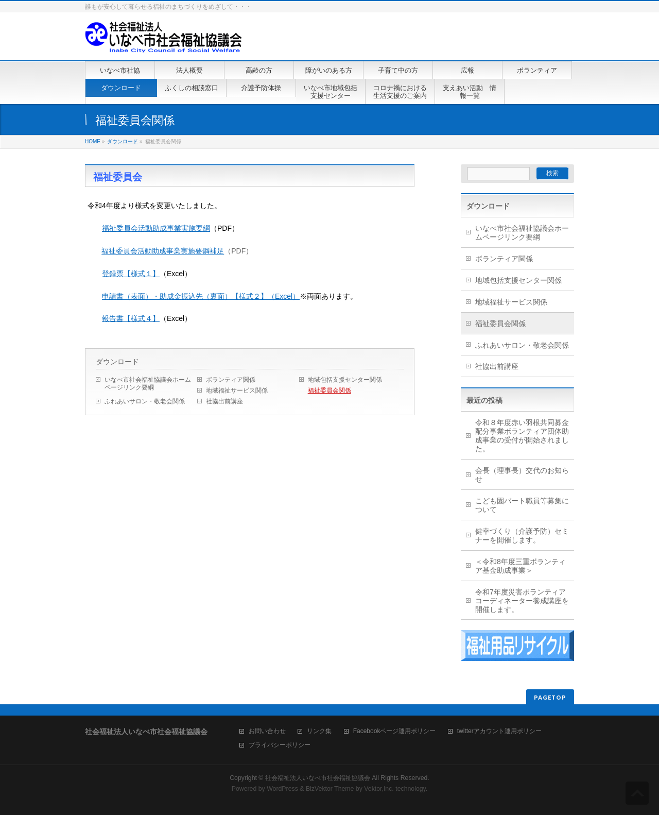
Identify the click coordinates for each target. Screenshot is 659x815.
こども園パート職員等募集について (522, 505)
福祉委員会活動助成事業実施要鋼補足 (162, 251)
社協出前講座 (224, 401)
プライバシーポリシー (279, 745)
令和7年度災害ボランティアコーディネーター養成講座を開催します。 (522, 601)
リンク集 (319, 731)
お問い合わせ (267, 731)
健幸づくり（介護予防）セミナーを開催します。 (522, 535)
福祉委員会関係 (329, 390)
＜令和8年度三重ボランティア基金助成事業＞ (520, 565)
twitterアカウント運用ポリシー (499, 731)
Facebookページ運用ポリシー (394, 731)
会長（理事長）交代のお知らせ (522, 474)
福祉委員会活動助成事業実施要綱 (156, 228)
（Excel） (284, 296)
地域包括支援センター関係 (345, 379)
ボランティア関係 (230, 379)
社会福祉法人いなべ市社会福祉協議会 (317, 778)
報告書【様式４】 (131, 318)
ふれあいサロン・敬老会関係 (145, 401)
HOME (92, 141)
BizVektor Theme (330, 788)
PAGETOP (550, 697)
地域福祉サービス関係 (237, 390)
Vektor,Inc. (379, 788)
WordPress (282, 788)
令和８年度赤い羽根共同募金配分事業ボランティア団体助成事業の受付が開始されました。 (522, 435)
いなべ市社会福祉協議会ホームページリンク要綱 (148, 383)
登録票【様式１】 (131, 273)
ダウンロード (122, 141)
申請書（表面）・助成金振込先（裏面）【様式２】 (185, 296)
